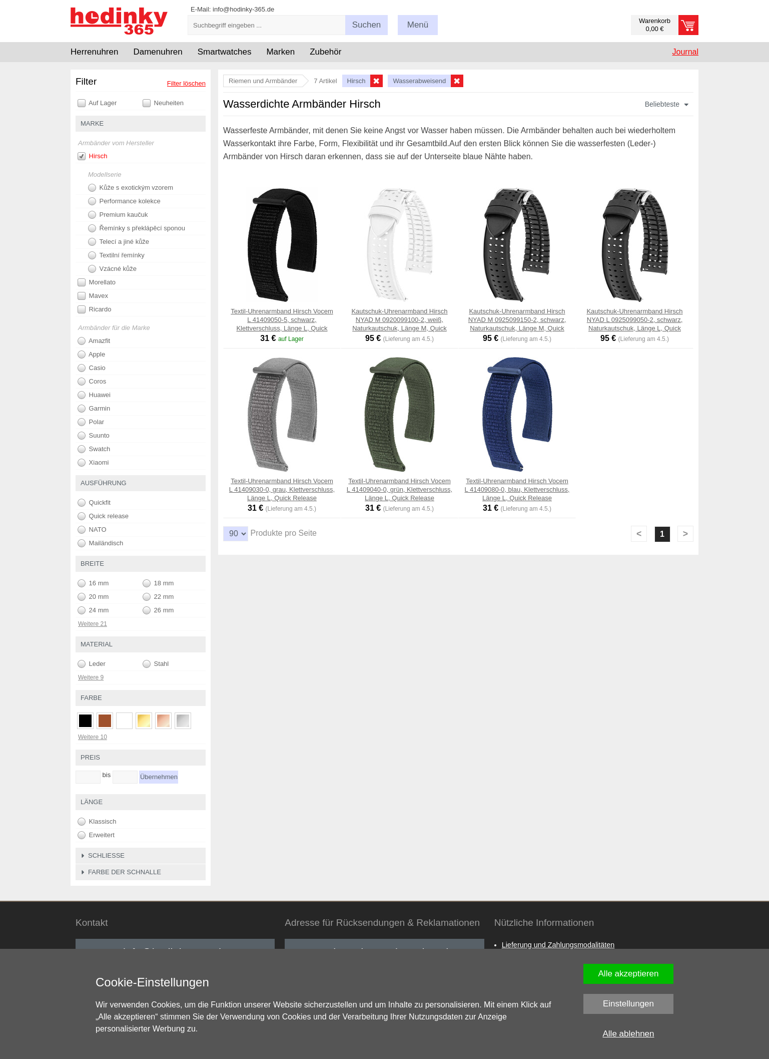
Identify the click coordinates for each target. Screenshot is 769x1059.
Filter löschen (186, 83)
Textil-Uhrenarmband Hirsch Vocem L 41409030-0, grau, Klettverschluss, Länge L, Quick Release (282, 489)
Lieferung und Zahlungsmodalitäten (558, 945)
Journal (685, 52)
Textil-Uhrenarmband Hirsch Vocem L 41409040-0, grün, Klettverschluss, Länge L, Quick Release (399, 489)
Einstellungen (628, 1003)
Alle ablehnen (628, 1033)
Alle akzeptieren (628, 973)
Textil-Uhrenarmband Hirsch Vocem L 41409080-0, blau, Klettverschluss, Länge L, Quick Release (517, 489)
